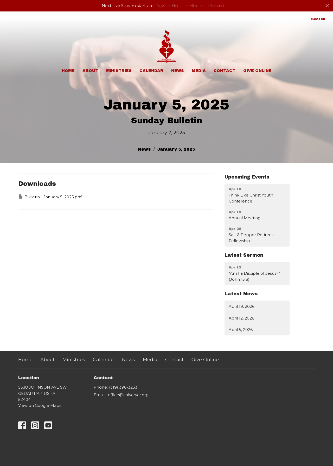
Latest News (241, 293)
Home (68, 71)
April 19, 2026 (241, 306)
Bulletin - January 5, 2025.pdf (49, 196)
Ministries (119, 71)
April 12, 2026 (241, 318)
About (90, 71)
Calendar (151, 71)
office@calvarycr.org (128, 394)
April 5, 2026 (241, 329)
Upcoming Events (247, 177)
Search (318, 19)
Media (199, 71)
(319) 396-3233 (123, 387)
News (177, 71)
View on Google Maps (39, 405)
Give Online (257, 71)
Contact (224, 71)
